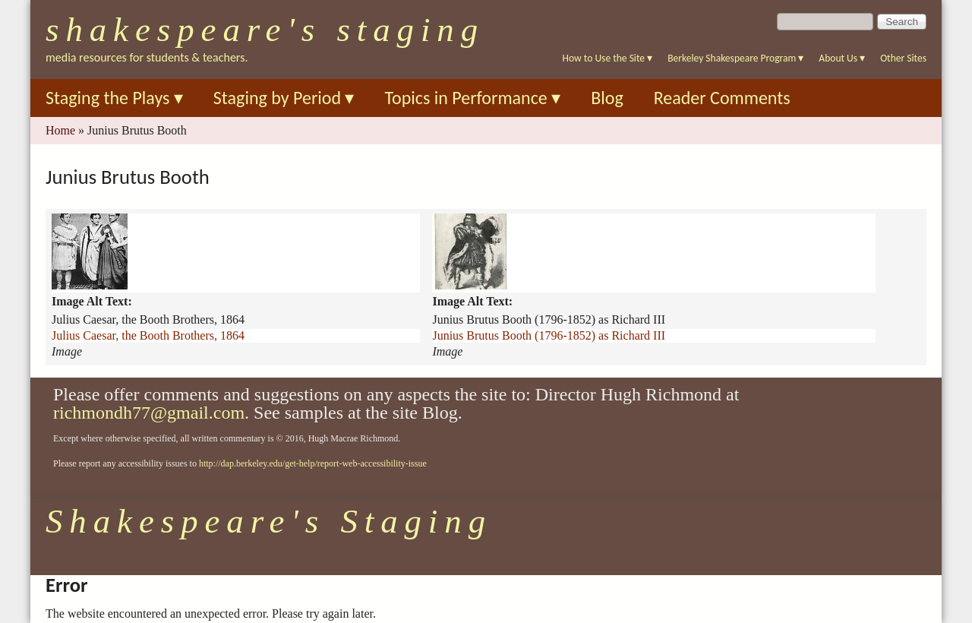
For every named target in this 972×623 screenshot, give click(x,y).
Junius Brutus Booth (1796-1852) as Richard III (548, 335)
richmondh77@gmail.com (149, 412)
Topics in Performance (472, 98)
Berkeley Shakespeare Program (735, 58)
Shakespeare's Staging (265, 30)
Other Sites (903, 58)
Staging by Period (284, 98)
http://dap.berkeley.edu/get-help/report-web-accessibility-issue (313, 463)
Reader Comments (722, 98)
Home (60, 130)
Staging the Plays (114, 98)
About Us (842, 58)
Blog (607, 98)
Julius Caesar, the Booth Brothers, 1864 (148, 335)
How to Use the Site (608, 58)
